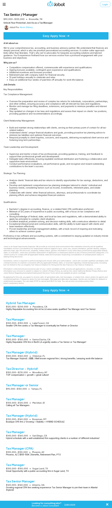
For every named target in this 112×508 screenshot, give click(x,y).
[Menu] (4, 4)
